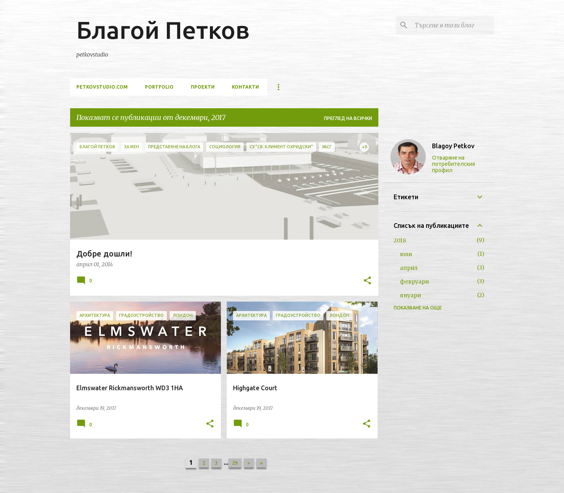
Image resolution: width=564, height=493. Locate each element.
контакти (245, 86)
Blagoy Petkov (453, 145)
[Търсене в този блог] (453, 25)
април (409, 267)
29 (235, 463)
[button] (367, 281)
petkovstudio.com (102, 86)
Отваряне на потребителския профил (453, 164)
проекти (203, 86)
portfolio (159, 86)
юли (406, 254)
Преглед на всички (348, 118)
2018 (400, 240)
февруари (414, 281)
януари (410, 295)
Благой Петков (162, 30)
